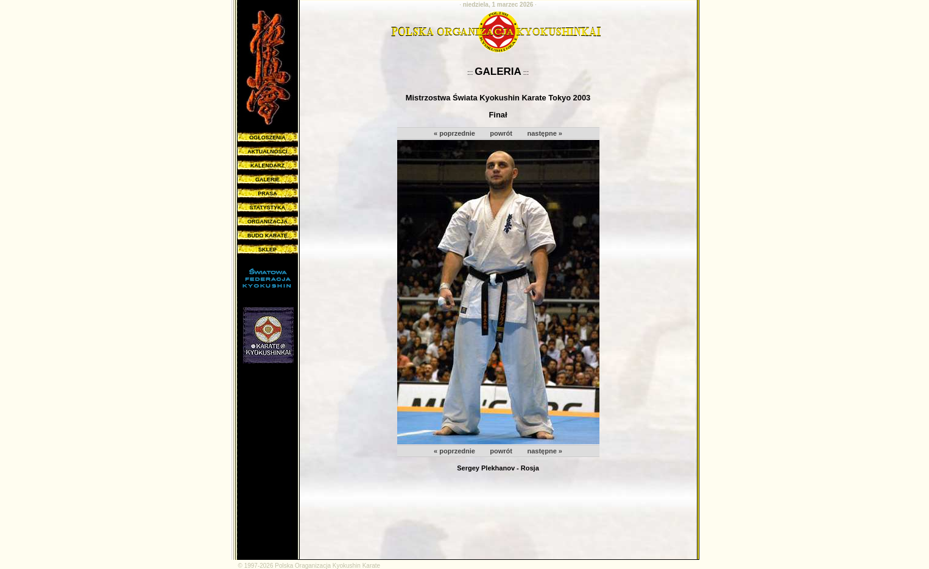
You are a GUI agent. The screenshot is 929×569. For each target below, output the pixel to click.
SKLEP (267, 249)
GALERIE (267, 179)
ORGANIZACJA (267, 221)
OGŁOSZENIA (267, 137)
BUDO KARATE (267, 235)
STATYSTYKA (268, 207)
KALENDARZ (267, 165)
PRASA (267, 193)
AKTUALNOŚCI (267, 151)
